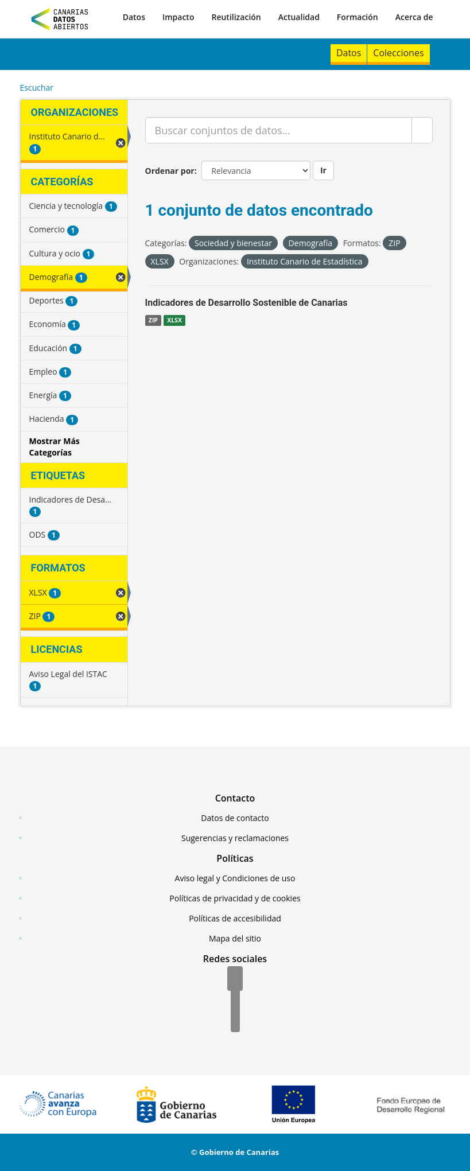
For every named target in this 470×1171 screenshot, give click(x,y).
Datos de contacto (235, 817)
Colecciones (398, 52)
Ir (323, 170)
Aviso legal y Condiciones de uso (235, 878)
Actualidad (299, 16)
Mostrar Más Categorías (54, 446)
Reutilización (236, 16)
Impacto (178, 16)
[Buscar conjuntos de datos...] (278, 130)
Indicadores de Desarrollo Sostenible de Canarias (246, 302)
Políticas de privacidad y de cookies (234, 898)
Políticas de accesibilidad (235, 918)
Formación (357, 16)
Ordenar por (170, 170)
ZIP (153, 320)
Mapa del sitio (235, 938)
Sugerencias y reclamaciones (235, 837)
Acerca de (414, 16)
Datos (134, 16)
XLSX (174, 320)
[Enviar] (422, 130)
